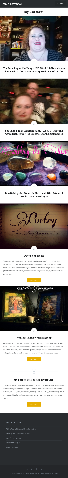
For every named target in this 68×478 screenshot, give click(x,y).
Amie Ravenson (12, 3)
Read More (34, 280)
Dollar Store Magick (13, 443)
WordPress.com (52, 473)
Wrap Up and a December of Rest (18, 434)
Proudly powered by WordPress (21, 473)
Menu (61, 3)
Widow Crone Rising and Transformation (21, 429)
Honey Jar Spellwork (13, 447)
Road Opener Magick (13, 438)
